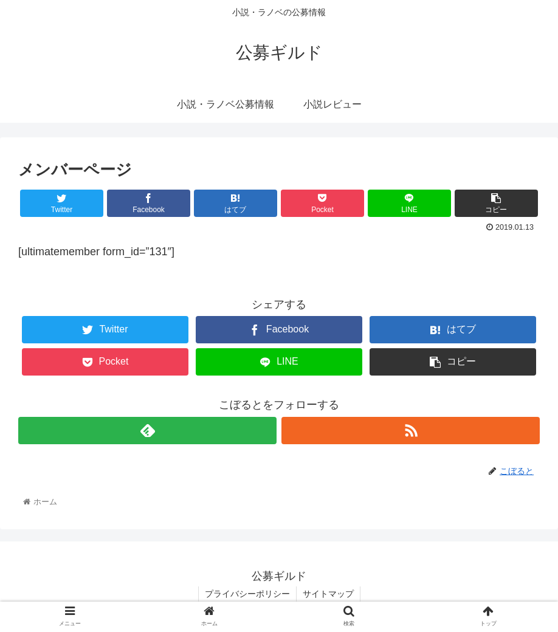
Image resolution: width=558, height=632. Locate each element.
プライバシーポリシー (247, 594)
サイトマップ (328, 594)
